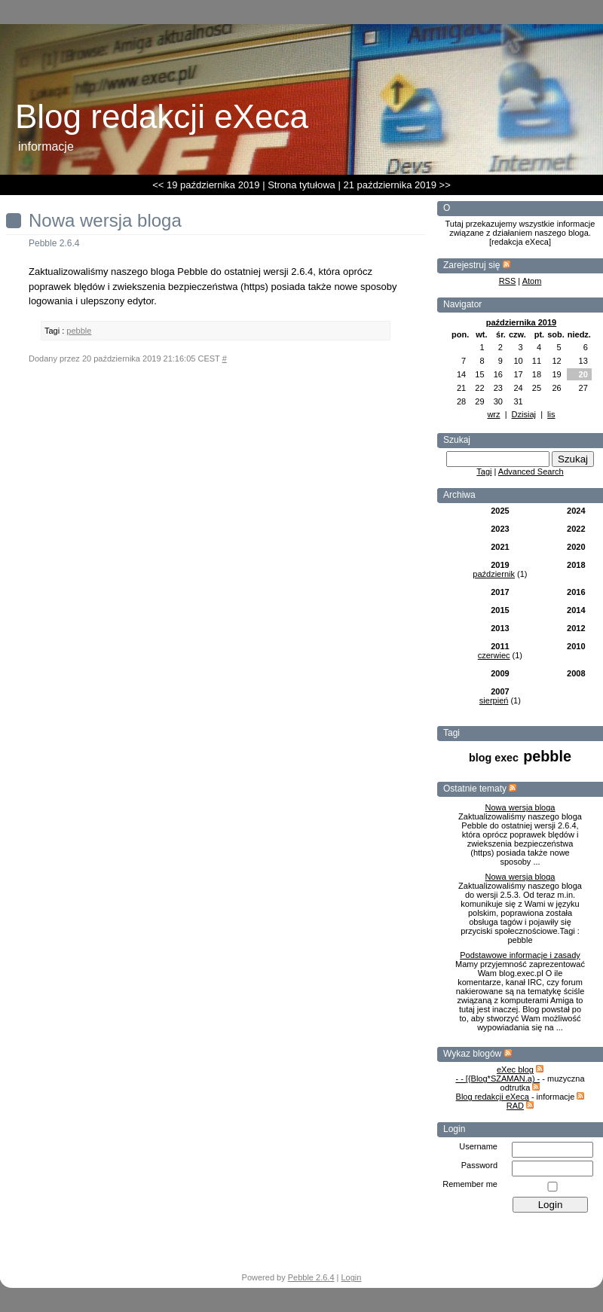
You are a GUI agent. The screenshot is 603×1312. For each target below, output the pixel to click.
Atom (532, 280)
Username (478, 1146)
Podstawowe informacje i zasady (520, 955)
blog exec (494, 758)
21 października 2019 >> (396, 185)
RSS (507, 280)
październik (494, 573)
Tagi (483, 471)
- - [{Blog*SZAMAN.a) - (497, 1078)
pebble (547, 756)
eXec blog (515, 1069)
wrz (493, 414)
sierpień (494, 700)
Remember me (469, 1183)
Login (351, 1277)
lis (551, 414)
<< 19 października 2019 (205, 185)
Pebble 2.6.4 (311, 1277)
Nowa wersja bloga (520, 807)
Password (479, 1165)
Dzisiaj (524, 414)
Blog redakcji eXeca (492, 1096)
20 (583, 374)
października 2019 (521, 322)
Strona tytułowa (301, 185)
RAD (515, 1105)
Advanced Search (531, 471)
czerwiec (494, 655)
